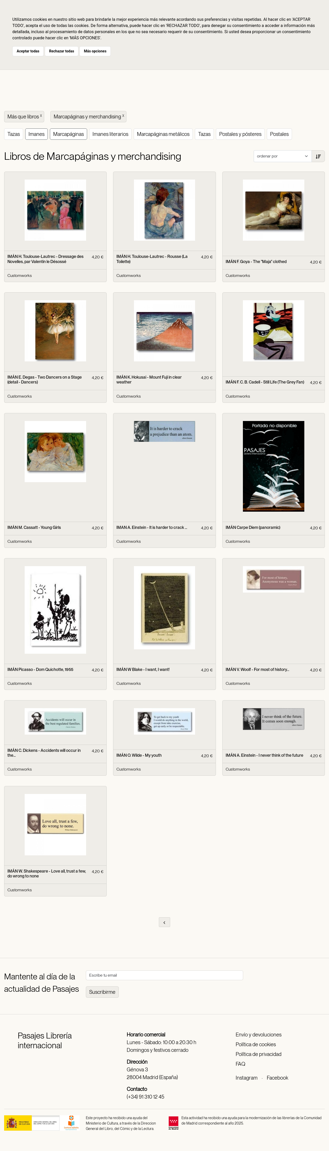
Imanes (36, 134)
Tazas (13, 134)
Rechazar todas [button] (61, 51)
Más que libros (25, 116)
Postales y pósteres (240, 134)
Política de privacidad (258, 1054)
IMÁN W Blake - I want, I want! (143, 669)
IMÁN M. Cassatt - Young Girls (34, 527)
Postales (279, 134)
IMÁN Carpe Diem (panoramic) (253, 527)
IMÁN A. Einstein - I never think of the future (264, 755)
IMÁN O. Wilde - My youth (139, 755)
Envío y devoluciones (258, 1035)
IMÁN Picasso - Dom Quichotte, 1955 (40, 669)
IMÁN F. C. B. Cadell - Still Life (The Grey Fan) (265, 382)
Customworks (19, 275)
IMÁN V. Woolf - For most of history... (257, 669)
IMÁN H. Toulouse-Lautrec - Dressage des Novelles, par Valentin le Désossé (45, 259)
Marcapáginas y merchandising (89, 116)
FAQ (240, 1064)
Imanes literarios (110, 134)
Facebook (277, 1078)
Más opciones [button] (95, 51)
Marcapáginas (68, 134)
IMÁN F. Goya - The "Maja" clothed (256, 261)
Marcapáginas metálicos (163, 134)
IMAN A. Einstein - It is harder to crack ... (151, 527)
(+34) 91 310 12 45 (145, 1097)
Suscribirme (102, 992)
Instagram (247, 1078)
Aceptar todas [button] (28, 51)
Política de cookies (256, 1044)
